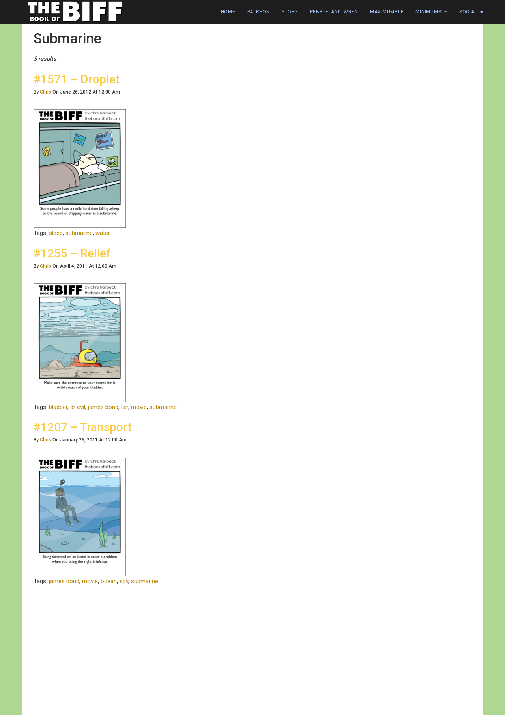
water (102, 232)
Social (471, 12)
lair (124, 407)
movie (139, 407)
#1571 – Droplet (77, 79)
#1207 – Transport (83, 427)
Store (290, 12)
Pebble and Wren (334, 12)
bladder (58, 407)
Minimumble (431, 12)
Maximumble (387, 12)
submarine (79, 232)
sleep (56, 232)
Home (228, 12)
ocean (109, 581)
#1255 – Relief (72, 253)
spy (124, 581)
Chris (45, 92)
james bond (103, 407)
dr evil (77, 407)
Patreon (258, 12)
